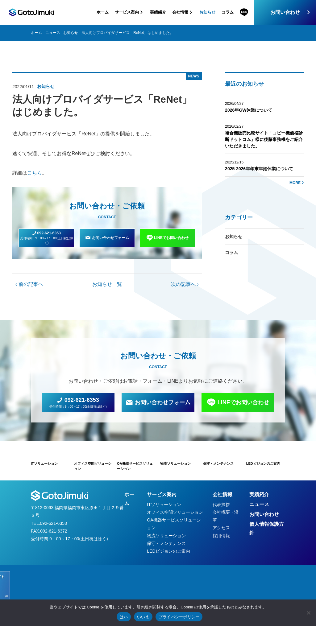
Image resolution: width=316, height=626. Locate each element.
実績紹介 (158, 12)
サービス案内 (162, 494)
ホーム (103, 12)
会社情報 (222, 494)
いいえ (143, 617)
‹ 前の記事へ (29, 284)
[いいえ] (308, 613)
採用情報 (221, 535)
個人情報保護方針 (266, 528)
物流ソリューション (166, 535)
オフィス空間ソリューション (175, 512)
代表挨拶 (221, 504)
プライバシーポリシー (179, 617)
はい (124, 617)
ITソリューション (164, 504)
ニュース (52, 33)
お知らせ (207, 12)
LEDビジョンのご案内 (168, 551)
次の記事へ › (185, 284)
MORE (295, 183)
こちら (34, 172)
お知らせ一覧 (107, 284)
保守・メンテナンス (166, 543)
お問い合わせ (285, 12)
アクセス (221, 527)
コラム (228, 12)
